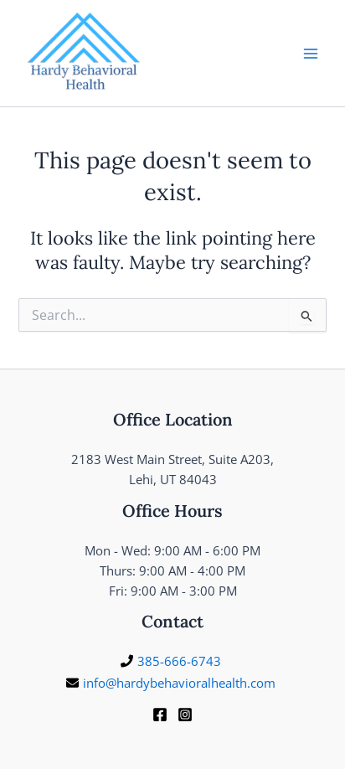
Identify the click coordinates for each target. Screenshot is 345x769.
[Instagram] (185, 714)
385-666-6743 (179, 661)
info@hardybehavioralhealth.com (179, 682)
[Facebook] (159, 714)
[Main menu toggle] (310, 53)
